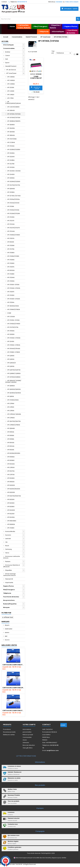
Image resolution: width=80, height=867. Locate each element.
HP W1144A (10, 446)
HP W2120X (10, 499)
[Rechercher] (40, 19)
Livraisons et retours (14, 766)
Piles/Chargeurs (9, 590)
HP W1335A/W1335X (13, 453)
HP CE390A (11, 192)
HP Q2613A (10, 366)
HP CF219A (10, 206)
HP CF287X (10, 292)
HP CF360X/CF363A (13, 309)
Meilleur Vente (12, 789)
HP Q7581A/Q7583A (13, 425)
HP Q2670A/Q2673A (13, 370)
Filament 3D (9, 579)
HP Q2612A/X (11, 363)
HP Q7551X (10, 407)
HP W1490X (11, 478)
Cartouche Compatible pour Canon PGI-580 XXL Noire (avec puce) (13, 665)
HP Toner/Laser (11, 73)
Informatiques (8, 45)
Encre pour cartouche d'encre (11, 557)
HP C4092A (11, 80)
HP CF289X (10, 274)
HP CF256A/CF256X (13, 235)
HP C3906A (11, 77)
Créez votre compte (71, 2)
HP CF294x (10, 302)
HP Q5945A (11, 189)
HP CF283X (10, 263)
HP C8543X (11, 110)
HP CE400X (11, 174)
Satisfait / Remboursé (14, 772)
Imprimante (9, 582)
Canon (7, 55)
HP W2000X (11, 485)
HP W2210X (10, 514)
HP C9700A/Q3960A (13, 377)
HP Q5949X (11, 428)
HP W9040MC (11, 521)
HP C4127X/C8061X (13, 107)
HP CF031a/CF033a (13, 199)
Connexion (59, 2)
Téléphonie (7, 593)
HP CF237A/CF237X (13, 228)
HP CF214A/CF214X (13, 203)
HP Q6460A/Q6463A (14, 393)
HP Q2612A (10, 359)
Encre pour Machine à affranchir (11, 566)
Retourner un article (14, 778)
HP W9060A (11, 524)
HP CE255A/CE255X (13, 149)
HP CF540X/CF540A (13, 349)
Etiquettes (8, 570)
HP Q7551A (10, 411)
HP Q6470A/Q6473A (14, 421)
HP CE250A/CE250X (13, 181)
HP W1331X (10, 242)
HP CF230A (10, 217)
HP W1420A (11, 464)
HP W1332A (11, 270)
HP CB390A (11, 125)
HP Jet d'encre (11, 70)
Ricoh (7, 546)
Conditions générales (14, 847)
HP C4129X (10, 91)
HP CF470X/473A (12, 327)
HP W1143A (10, 443)
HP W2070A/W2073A (14, 496)
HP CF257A (10, 238)
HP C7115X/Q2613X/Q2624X (13, 102)
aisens (6, 632)
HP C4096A (11, 84)
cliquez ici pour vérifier (58, 858)
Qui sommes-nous (13, 835)
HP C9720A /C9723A (14, 114)
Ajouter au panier (35, 87)
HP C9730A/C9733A (13, 118)
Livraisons (11, 812)
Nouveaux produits (9, 732)
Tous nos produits (13, 801)
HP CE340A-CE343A (14, 171)
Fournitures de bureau (11, 597)
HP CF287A (10, 267)
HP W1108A (10, 439)
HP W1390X (10, 460)
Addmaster (8, 629)
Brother (7, 52)
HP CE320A (11, 167)
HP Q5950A (11, 386)
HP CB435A (11, 128)
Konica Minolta (10, 531)
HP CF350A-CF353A (13, 345)
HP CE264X (11, 157)
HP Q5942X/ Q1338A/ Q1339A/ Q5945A (13, 381)
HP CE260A (11, 153)
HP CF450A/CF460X (13, 324)
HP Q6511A (10, 396)
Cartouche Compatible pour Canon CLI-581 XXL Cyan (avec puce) (13, 710)
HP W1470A (11, 471)
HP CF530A (10, 331)
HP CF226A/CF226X (13, 213)
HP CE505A (11, 178)
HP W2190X (10, 507)
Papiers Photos (8, 586)
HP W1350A (11, 457)
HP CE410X (10, 341)
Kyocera (8, 535)
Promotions (7, 729)
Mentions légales (13, 841)
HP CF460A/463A (13, 400)
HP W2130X (10, 503)
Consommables (9, 48)
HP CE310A (10, 87)
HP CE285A (11, 160)
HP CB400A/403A (13, 306)
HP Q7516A (10, 403)
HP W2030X (11, 492)
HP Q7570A (11, 475)
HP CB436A (11, 132)
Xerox (7, 553)
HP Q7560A (11, 418)
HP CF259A (10, 245)
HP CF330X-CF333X (13, 299)
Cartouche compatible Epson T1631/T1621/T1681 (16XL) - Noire (13, 687)
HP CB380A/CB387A (13, 121)
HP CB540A (11, 135)
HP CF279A (10, 249)
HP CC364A (11, 142)
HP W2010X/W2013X (13, 489)
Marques (6, 607)
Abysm (6, 625)
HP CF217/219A (12, 139)
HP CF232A (10, 146)
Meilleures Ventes (9, 645)
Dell (6, 59)
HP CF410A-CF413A (13, 320)
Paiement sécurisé (13, 818)
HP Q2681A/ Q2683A (14, 373)
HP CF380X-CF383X (13, 352)
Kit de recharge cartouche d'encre (9, 574)
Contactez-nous (13, 824)
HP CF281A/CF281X (13, 256)
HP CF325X (10, 295)
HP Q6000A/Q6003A (14, 389)
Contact (4, 2)
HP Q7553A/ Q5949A (14, 414)
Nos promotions (9, 600)
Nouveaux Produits (14, 795)
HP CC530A (11, 317)
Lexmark (8, 539)
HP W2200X (11, 510)
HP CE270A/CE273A (13, 185)
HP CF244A (11, 231)
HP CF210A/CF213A (13, 210)
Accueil (5, 41)
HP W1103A (10, 432)
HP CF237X (10, 221)
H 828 (9, 313)
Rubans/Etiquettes (9, 604)
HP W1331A (10, 450)
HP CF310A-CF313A (13, 285)
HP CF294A (11, 277)
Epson (7, 63)
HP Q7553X (11, 467)
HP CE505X (10, 334)
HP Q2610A (10, 356)
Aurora (6, 640)
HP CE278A (10, 164)
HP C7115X (10, 98)
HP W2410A (11, 517)
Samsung (8, 549)
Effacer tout (7, 617)
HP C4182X (10, 95)
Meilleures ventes (9, 735)
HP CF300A (10, 281)
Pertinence (64, 53)
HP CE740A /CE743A (14, 196)
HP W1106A (10, 435)
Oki (6, 542)
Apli (5, 636)
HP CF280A (10, 253)
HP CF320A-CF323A (13, 288)
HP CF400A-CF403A (13, 338)
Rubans (7, 561)
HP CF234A (11, 224)
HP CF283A (10, 260)
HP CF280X (10, 528)
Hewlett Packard (10, 66)
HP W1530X (10, 482)
